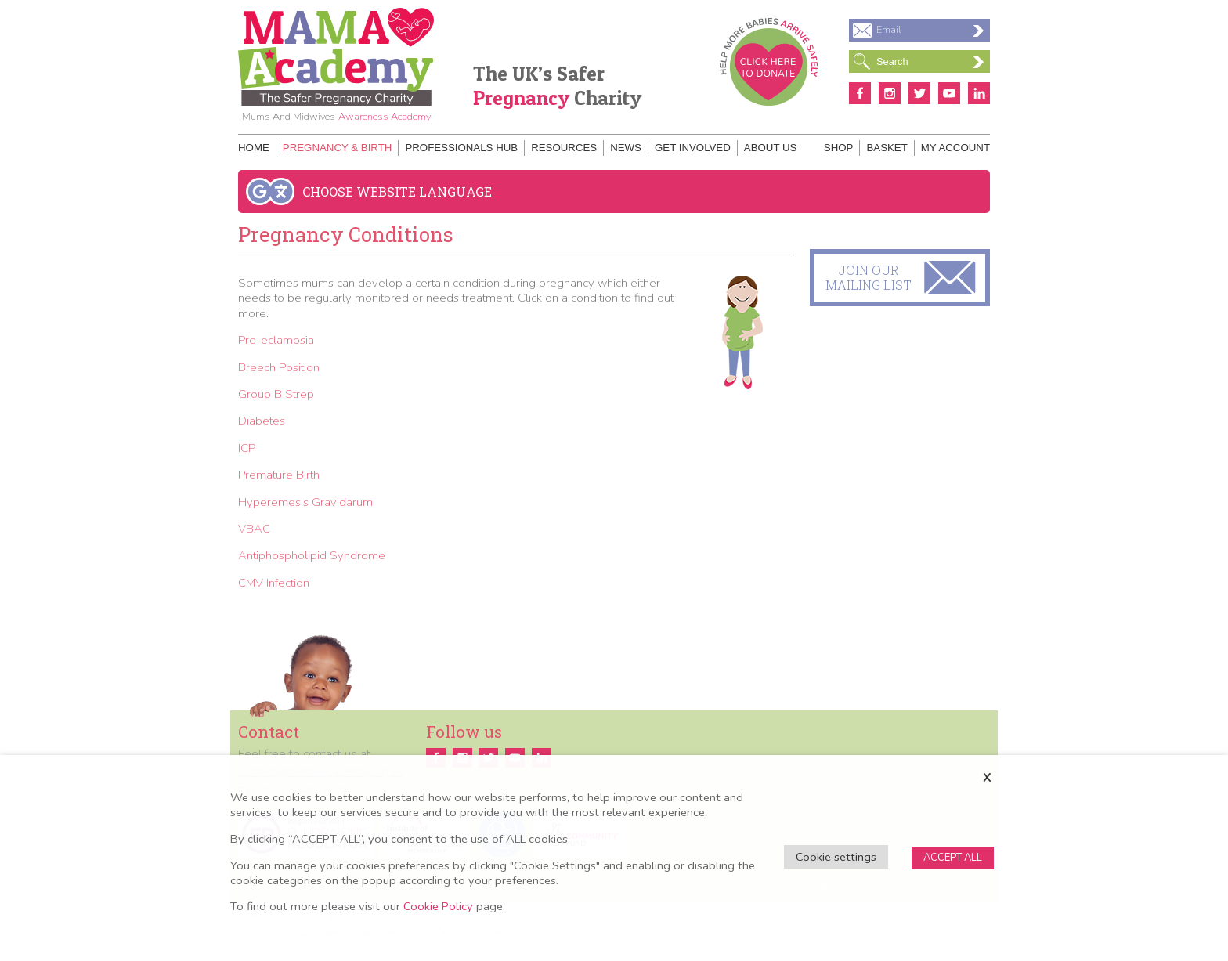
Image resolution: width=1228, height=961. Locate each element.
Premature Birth (279, 474)
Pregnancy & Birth (337, 148)
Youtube (949, 93)
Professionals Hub (461, 148)
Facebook (860, 93)
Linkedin (979, 93)
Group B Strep (276, 394)
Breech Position (279, 367)
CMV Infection (273, 583)
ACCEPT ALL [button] (952, 858)
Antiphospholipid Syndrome (311, 555)
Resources (564, 148)
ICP (246, 448)
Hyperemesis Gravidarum (305, 502)
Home (253, 148)
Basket (886, 148)
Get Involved (693, 148)
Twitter (919, 93)
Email (930, 30)
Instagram (890, 93)
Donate (769, 62)
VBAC (254, 528)
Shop (839, 148)
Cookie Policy (438, 906)
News (625, 148)
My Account (955, 148)
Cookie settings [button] (836, 857)
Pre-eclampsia (276, 340)
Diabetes (261, 420)
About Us (770, 148)
